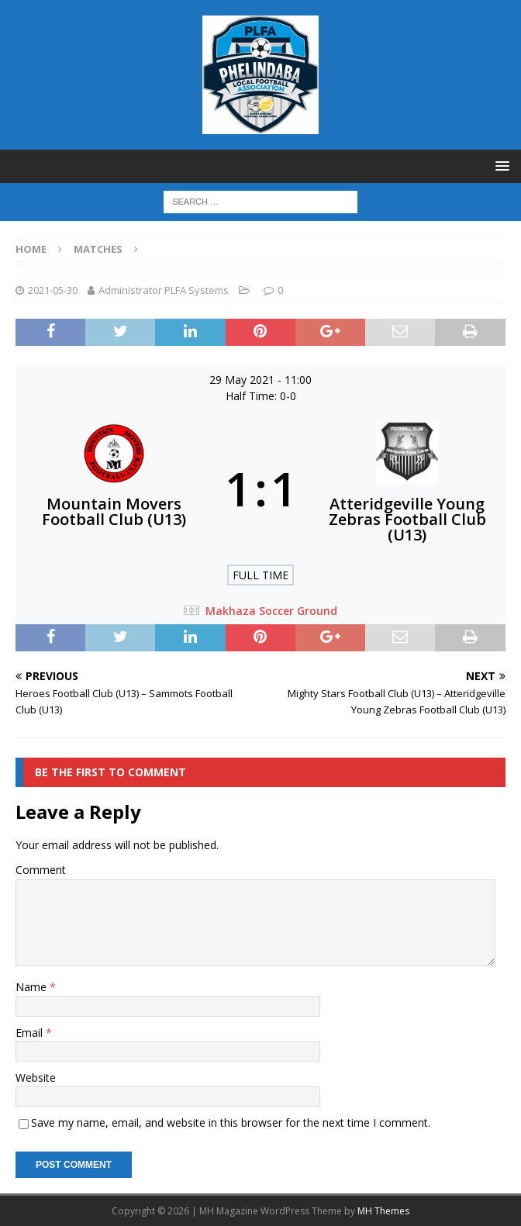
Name (33, 986)
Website (36, 1077)
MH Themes (383, 1210)
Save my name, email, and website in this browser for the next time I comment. (230, 1122)
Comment (41, 869)
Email (31, 1032)
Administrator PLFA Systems (163, 290)
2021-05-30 (53, 290)
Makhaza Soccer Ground (271, 610)
